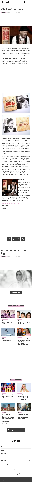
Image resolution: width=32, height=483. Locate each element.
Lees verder (16, 292)
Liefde (3, 457)
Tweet (14, 239)
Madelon (20, 12)
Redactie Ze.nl (21, 256)
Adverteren (14, 473)
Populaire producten (7, 464)
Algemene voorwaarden (23, 473)
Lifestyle (3, 460)
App (23, 239)
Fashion (3, 453)
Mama (3, 447)
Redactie (4, 473)
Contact (16, 474)
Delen (9, 239)
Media (3, 12)
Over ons (9, 473)
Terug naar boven (15, 430)
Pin (18, 239)
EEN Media (27, 480)
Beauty (3, 450)
